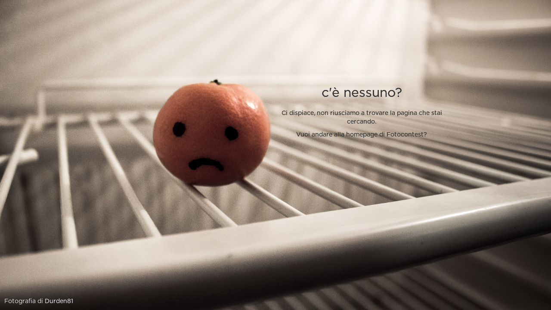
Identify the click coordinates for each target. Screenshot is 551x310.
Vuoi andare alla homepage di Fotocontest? (361, 135)
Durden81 (59, 301)
